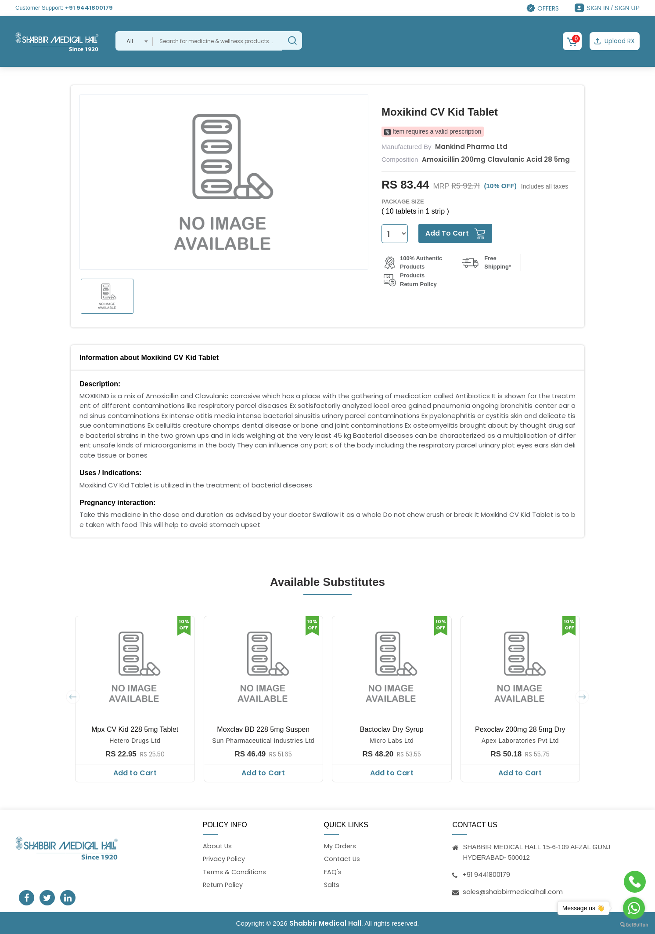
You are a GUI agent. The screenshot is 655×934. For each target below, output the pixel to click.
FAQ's (333, 871)
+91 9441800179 (89, 8)
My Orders (340, 845)
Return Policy (224, 885)
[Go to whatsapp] (634, 908)
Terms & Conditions (235, 871)
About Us (218, 845)
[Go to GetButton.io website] (634, 925)
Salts (332, 885)
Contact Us (343, 858)
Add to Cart (135, 772)
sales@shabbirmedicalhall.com (513, 890)
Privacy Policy (224, 858)
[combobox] (134, 41)
